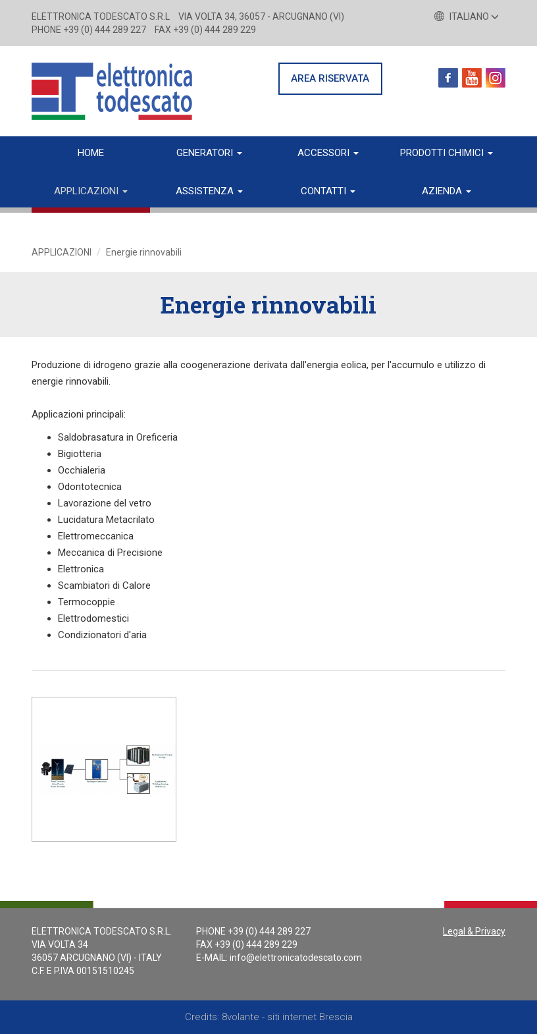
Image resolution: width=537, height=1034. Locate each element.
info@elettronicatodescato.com (296, 957)
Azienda (446, 191)
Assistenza (209, 191)
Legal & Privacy (474, 931)
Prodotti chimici (446, 153)
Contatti (328, 191)
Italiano (466, 16)
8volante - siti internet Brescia (287, 1017)
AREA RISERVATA (330, 78)
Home (91, 153)
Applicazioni (91, 191)
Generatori (209, 153)
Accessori (328, 153)
